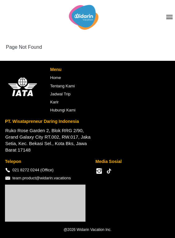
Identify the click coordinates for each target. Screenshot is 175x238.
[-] (99, 171)
